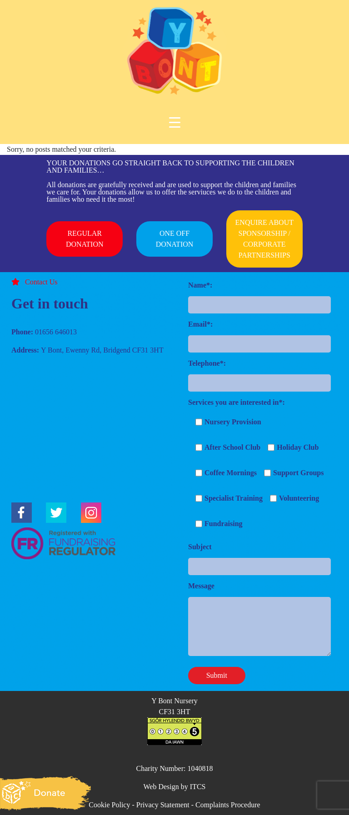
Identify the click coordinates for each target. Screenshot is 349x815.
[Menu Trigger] (174, 122)
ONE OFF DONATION (175, 238)
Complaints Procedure (227, 805)
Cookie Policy (109, 805)
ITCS (198, 786)
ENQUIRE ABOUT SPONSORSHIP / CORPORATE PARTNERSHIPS (264, 239)
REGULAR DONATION (85, 238)
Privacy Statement (162, 805)
